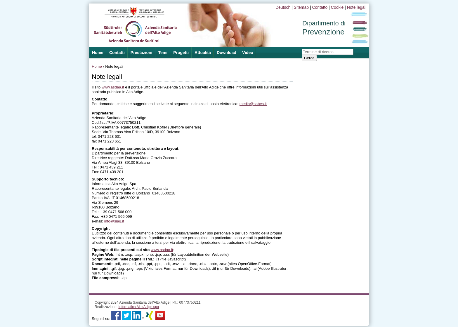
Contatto (319, 7)
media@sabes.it (253, 104)
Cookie (337, 7)
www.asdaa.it (113, 87)
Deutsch (282, 7)
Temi (163, 52)
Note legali (356, 7)
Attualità (203, 52)
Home (97, 66)
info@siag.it (114, 221)
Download (226, 52)
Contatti (117, 52)
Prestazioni (141, 52)
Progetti (181, 52)
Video (247, 52)
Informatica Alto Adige (138, 307)
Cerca (309, 58)
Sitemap (301, 7)
